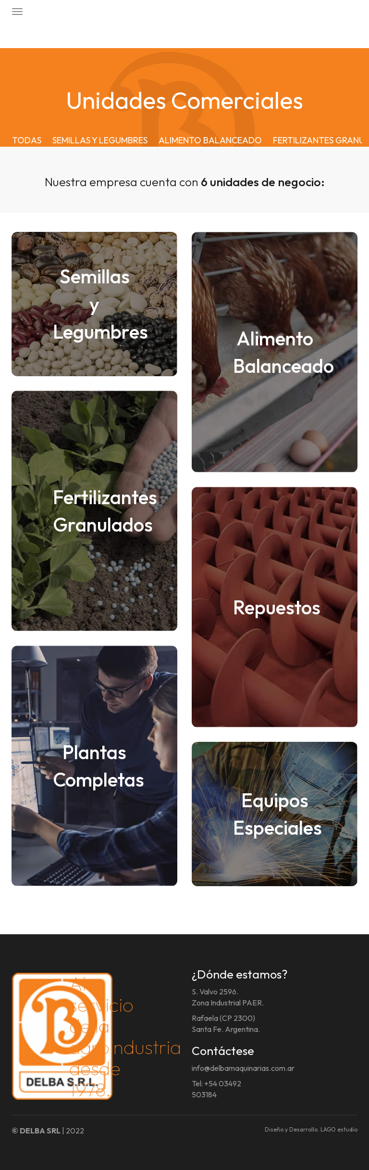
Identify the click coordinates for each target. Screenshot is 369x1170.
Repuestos (276, 607)
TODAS (26, 140)
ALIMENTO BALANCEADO (210, 140)
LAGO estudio (338, 1129)
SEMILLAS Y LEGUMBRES (100, 140)
